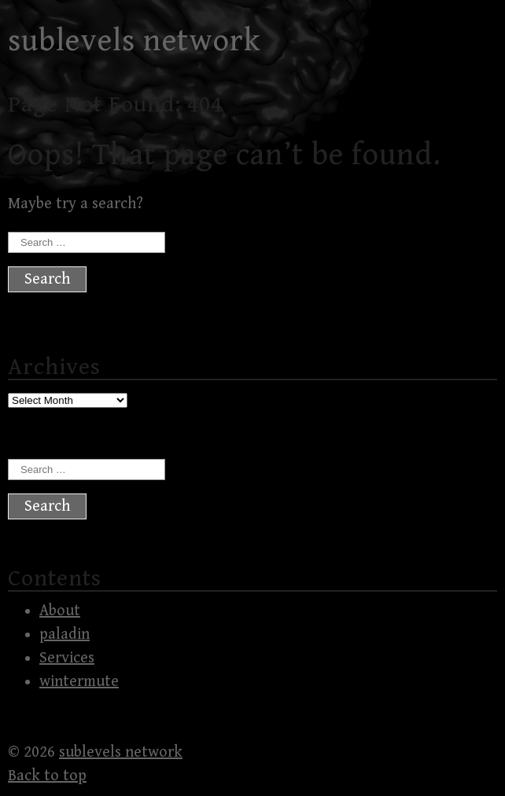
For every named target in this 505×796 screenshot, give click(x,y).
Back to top (47, 776)
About (59, 611)
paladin (64, 634)
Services (66, 658)
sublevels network (134, 41)
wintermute (79, 682)
